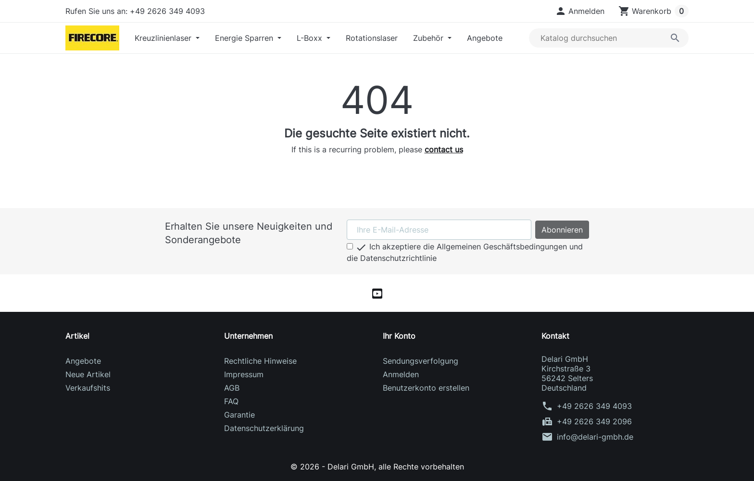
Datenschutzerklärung (264, 428)
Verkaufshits (87, 388)
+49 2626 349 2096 (594, 421)
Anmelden (401, 374)
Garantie (239, 414)
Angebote (485, 38)
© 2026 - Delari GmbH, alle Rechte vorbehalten (377, 466)
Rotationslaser (372, 38)
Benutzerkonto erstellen (426, 388)
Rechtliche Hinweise (260, 361)
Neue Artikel (88, 374)
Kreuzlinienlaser (164, 38)
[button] (580, 11)
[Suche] (609, 38)
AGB (231, 388)
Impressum (244, 374)
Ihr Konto (399, 336)
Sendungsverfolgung (420, 361)
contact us (444, 149)
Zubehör (429, 38)
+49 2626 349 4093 (594, 406)
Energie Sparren (245, 38)
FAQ (231, 401)
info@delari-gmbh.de (595, 437)
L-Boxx (311, 38)
